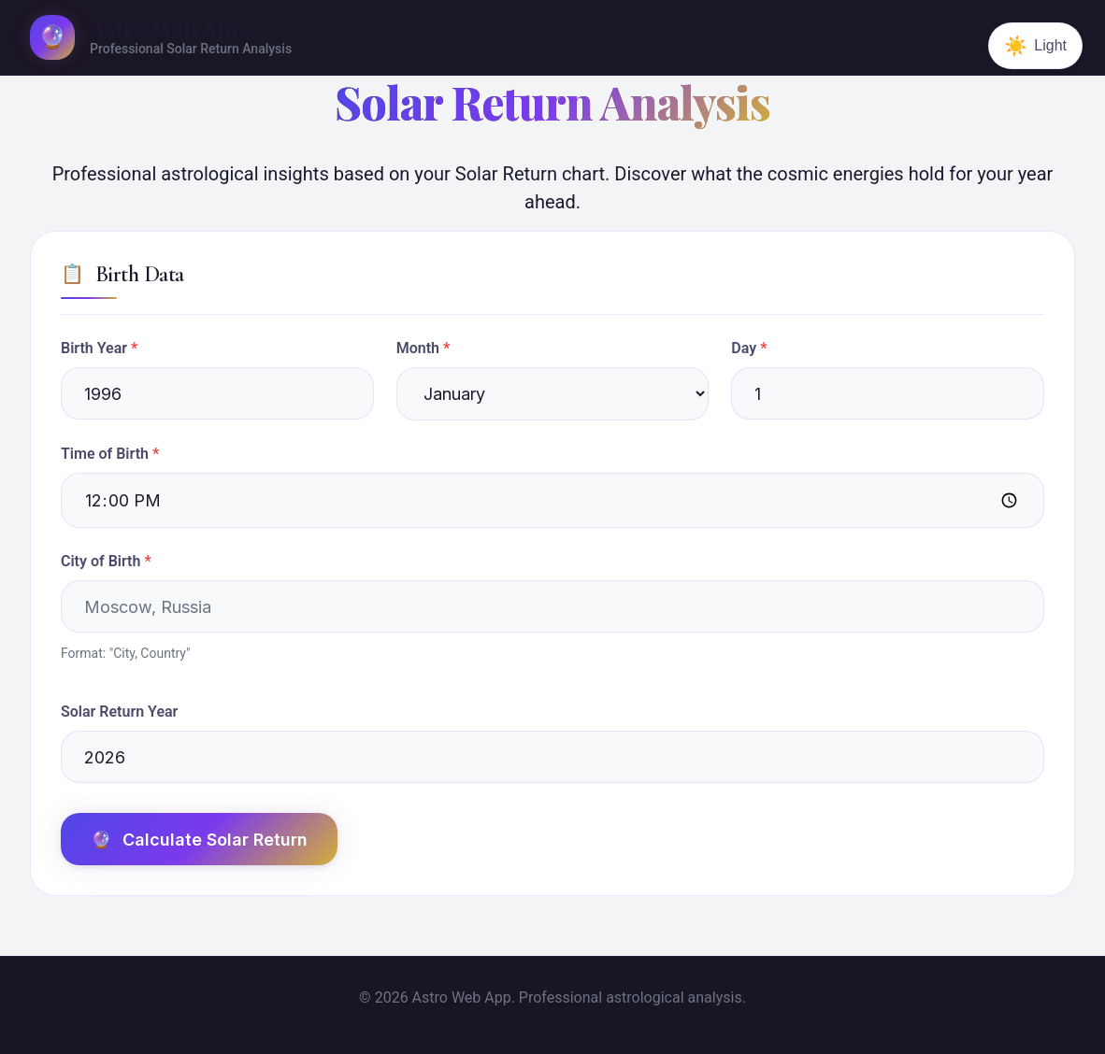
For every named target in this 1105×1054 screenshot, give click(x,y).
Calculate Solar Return (199, 839)
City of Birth (100, 561)
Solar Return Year (119, 711)
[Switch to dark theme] (1035, 45)
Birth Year (94, 348)
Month (417, 348)
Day (743, 348)
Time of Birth (105, 454)
